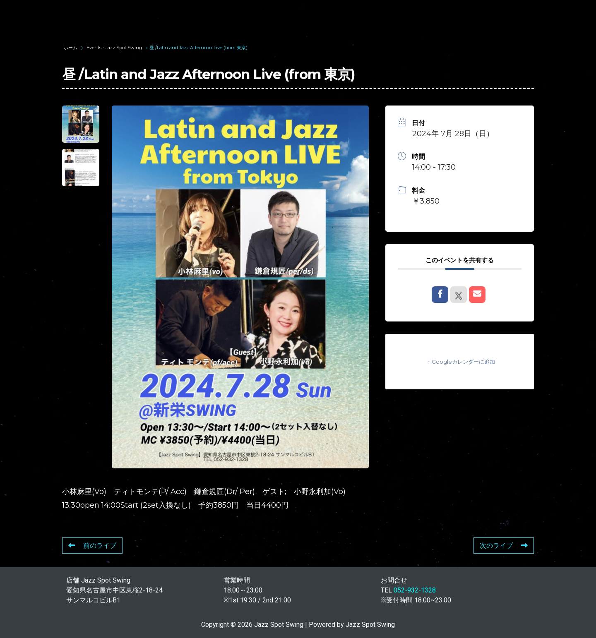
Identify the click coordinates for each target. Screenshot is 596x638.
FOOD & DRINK (458, 15)
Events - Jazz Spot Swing (114, 47)
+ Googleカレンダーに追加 (460, 361)
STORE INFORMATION (539, 15)
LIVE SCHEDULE (385, 15)
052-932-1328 (415, 590)
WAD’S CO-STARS (306, 15)
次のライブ (504, 545)
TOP (147, 15)
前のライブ (92, 545)
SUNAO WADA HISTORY (216, 15)
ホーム (71, 47)
